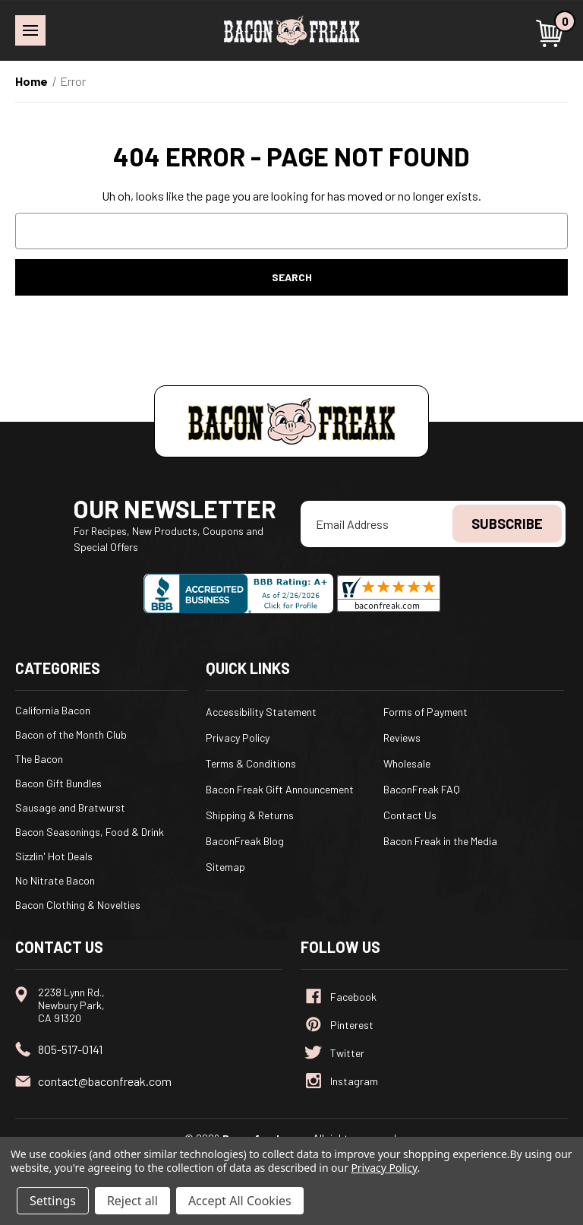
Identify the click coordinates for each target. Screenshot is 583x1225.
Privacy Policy (237, 737)
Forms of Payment (425, 711)
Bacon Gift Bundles (58, 783)
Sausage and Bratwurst (70, 807)
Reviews (402, 737)
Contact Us (409, 815)
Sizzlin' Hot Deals (54, 856)
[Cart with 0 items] (552, 33)
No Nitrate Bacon (55, 880)
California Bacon (52, 710)
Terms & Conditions (251, 763)
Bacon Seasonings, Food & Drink (89, 831)
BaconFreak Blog (245, 840)
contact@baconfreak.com (105, 1081)
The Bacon (39, 758)
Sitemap (225, 866)
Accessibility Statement (261, 711)
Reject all (132, 1200)
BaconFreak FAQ (421, 789)
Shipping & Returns (250, 815)
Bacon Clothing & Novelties (77, 904)
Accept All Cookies (240, 1200)
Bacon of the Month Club (71, 734)
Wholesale (406, 763)
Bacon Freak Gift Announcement (280, 789)
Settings (53, 1200)
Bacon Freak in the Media (440, 840)
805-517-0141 (70, 1049)
